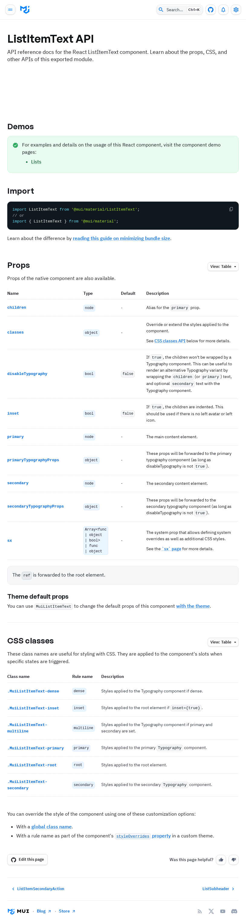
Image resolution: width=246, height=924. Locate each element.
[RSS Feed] (199, 904)
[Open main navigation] (10, 10)
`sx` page (171, 544)
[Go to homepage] (18, 905)
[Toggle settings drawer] (236, 10)
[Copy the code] (231, 209)
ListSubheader (219, 882)
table (224, 266)
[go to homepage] (24, 10)
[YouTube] (222, 904)
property (143, 829)
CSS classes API (170, 340)
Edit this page (27, 853)
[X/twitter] (211, 904)
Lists (36, 162)
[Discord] (234, 904)
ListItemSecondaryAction (37, 882)
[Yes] (221, 853)
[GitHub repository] (211, 10)
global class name (51, 820)
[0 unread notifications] (223, 10)
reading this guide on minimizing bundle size (121, 238)
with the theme (193, 601)
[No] (233, 853)
